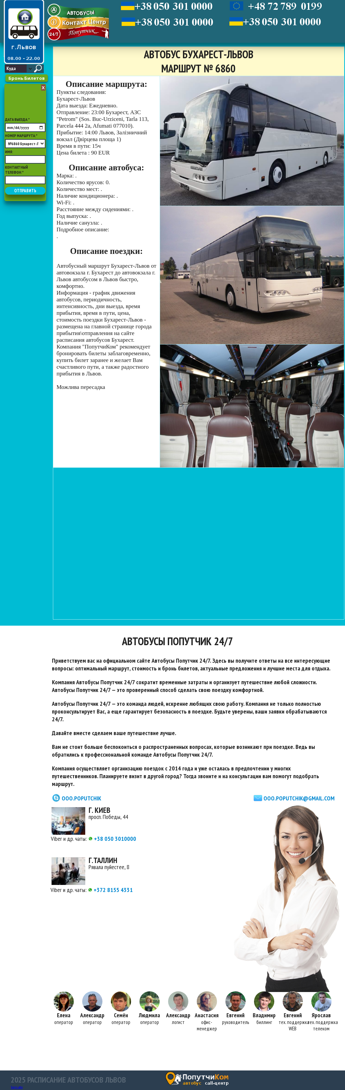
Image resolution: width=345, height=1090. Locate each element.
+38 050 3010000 (112, 839)
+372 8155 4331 (110, 890)
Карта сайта (17, 1087)
